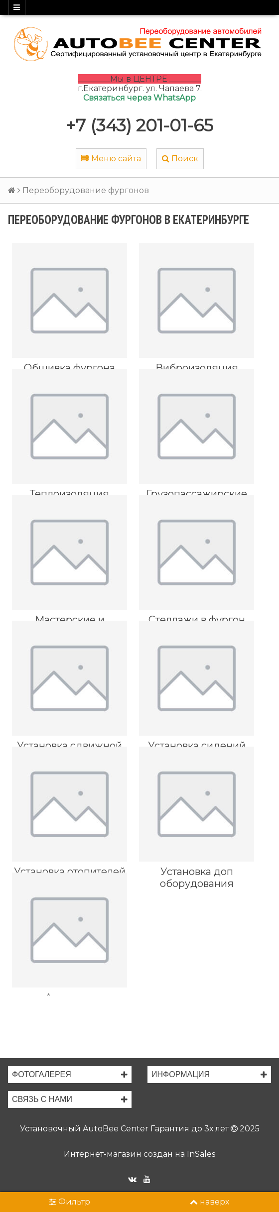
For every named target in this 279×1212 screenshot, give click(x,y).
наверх (209, 1202)
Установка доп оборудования (197, 877)
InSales (201, 1154)
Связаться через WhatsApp (139, 98)
